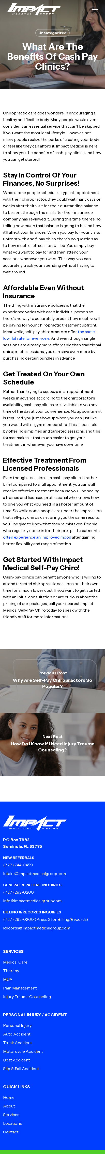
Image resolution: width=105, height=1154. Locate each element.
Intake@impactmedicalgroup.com (34, 873)
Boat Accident (16, 1059)
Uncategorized (52, 33)
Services (11, 1114)
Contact (11, 1131)
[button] (95, 9)
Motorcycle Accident (23, 1051)
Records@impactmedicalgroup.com (36, 927)
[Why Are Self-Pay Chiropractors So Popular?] (52, 681)
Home (8, 1097)
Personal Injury (17, 1025)
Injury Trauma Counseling (27, 996)
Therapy (11, 970)
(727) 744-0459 (18, 864)
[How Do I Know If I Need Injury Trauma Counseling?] (52, 744)
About (9, 1105)
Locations (12, 1123)
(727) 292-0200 (18, 892)
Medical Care (15, 962)
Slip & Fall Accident (21, 1068)
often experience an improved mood (37, 537)
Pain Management (20, 987)
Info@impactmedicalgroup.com (32, 900)
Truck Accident (17, 1042)
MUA (7, 979)
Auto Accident (17, 1034)
